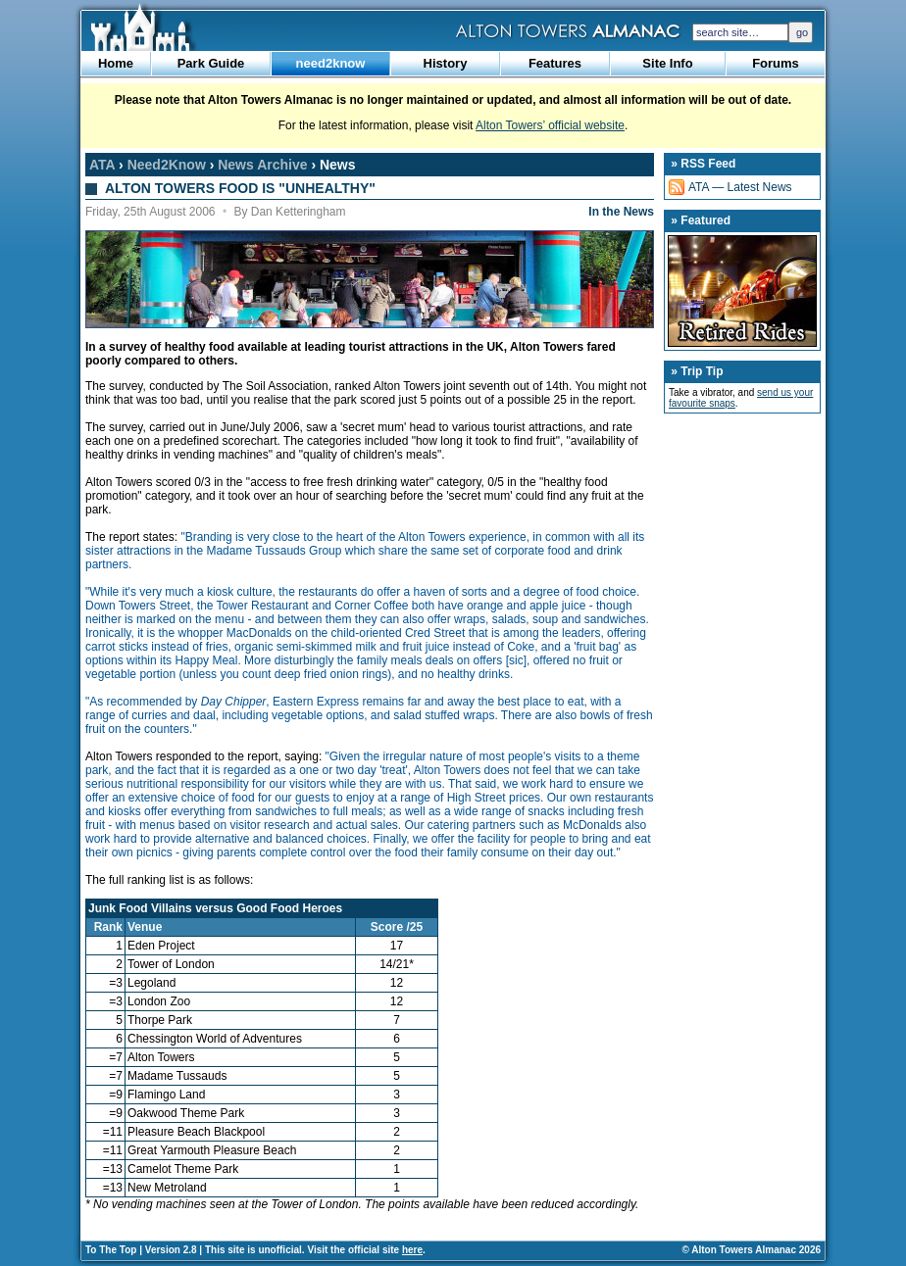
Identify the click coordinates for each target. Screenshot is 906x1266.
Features (554, 63)
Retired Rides (742, 291)
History (446, 63)
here (412, 1249)
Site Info (667, 63)
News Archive (262, 164)
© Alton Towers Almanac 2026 (751, 1249)
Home (115, 63)
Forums (775, 63)
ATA (102, 164)
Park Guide (211, 63)
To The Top (110, 1249)
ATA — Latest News (740, 187)
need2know (331, 63)
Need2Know (166, 164)
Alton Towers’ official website (550, 125)
